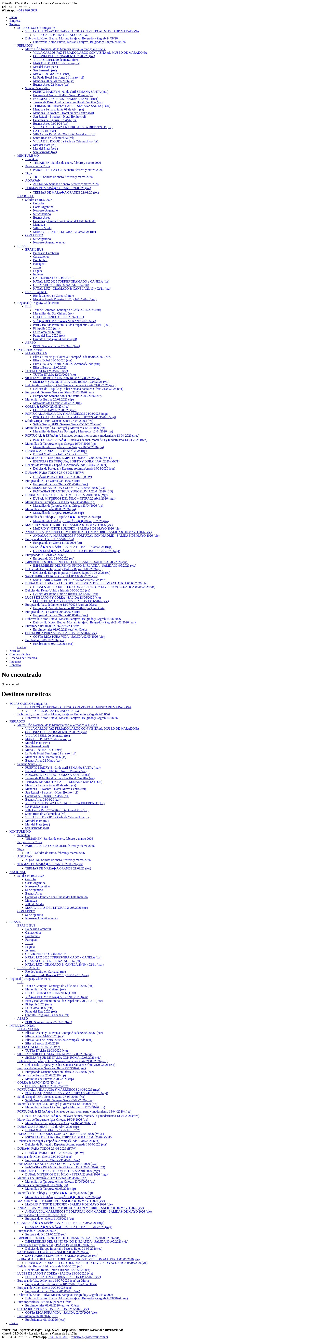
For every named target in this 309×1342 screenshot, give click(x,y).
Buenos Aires (41, 217)
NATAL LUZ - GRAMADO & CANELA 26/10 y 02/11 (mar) (72, 288)
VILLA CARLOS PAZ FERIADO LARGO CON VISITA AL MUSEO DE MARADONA (82, 31)
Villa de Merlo (42, 228)
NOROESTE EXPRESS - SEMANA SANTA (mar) (65, 98)
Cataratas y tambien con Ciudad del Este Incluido (64, 221)
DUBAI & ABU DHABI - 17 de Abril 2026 (60, 454)
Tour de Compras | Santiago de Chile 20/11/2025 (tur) (67, 310)
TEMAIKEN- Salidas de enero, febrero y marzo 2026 (67, 162)
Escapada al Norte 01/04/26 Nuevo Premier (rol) (63, 95)
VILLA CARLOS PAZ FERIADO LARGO (60, 34)
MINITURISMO (28, 155)
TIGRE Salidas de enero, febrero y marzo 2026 (63, 177)
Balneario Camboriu (46, 253)
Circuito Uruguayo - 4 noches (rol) (55, 339)
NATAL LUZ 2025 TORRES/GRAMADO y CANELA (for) (71, 281)
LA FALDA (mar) (44, 130)
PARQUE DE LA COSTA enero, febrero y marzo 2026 (67, 169)
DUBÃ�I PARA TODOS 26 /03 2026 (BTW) (54, 472)
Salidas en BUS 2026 (38, 199)
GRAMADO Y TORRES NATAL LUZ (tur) (61, 285)
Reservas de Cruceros (23, 658)
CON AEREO (34, 235)
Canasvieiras (41, 256)
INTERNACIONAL (30, 349)
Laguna (38, 270)
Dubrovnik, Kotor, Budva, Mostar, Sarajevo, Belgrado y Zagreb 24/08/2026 (73, 618)
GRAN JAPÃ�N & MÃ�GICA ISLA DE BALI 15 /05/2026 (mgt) (68, 546)
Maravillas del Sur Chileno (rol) (53, 313)
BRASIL (23, 246)
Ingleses (38, 274)
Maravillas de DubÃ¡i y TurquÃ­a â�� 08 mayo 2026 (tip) (63, 516)
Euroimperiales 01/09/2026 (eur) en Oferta (52, 626)
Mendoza (39, 224)
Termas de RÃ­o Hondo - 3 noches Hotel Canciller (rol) (67, 102)
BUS (28, 306)
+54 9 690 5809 (27, 10)
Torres (37, 267)
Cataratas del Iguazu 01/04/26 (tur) (55, 120)
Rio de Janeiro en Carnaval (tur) (53, 295)
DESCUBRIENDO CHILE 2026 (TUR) (58, 317)
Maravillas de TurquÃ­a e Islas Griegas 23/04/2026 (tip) (60, 502)
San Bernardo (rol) (45, 70)
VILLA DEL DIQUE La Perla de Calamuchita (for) (65, 141)
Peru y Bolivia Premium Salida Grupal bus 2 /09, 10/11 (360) (72, 325)
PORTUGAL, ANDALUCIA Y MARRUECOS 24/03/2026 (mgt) (66, 413)
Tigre (28, 173)
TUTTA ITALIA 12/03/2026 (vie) (46, 371)
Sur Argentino (42, 214)
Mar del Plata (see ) (45, 66)
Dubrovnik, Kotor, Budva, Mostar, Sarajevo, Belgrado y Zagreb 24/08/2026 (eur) (84, 622)
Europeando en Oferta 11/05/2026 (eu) (49, 539)
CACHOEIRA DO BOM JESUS (53, 278)
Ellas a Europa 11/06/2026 (50, 367)
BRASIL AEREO (36, 292)
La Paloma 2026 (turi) (47, 332)
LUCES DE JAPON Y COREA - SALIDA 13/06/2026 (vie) (63, 597)
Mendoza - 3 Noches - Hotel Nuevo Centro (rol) (63, 113)
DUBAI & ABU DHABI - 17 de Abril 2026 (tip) (56, 450)
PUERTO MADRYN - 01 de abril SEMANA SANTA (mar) (70, 91)
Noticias (14, 650)
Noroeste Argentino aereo (49, 242)
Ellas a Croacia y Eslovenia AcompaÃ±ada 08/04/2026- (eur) (72, 356)
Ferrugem (39, 263)
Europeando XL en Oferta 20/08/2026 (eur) (52, 611)
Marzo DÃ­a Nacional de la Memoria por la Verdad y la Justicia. (65, 49)
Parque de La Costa (37, 166)
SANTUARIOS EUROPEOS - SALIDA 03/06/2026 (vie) (61, 576)
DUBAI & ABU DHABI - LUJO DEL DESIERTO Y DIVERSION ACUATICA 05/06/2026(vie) (86, 583)
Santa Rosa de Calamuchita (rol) (53, 137)
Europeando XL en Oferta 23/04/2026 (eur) (52, 480)
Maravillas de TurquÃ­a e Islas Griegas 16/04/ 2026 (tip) (60, 443)
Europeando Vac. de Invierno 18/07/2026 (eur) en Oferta (61, 604)
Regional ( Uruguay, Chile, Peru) (38, 302)
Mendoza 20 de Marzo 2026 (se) (53, 81)
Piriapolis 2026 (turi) (46, 328)
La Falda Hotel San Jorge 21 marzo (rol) (58, 77)
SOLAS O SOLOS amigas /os (36, 27)
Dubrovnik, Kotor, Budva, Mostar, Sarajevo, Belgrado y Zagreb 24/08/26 (71, 38)
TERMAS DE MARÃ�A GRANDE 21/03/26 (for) (58, 188)
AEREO (30, 342)
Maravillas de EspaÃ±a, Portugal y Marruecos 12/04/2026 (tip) (65, 428)
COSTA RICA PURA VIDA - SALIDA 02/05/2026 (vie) (61, 633)
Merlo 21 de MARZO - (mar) (51, 74)
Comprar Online (19, 654)
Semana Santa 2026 (37, 88)
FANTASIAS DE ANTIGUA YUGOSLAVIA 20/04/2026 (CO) (65, 487)
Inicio (13, 17)
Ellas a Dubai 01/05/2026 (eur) (52, 360)
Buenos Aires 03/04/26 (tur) (50, 123)
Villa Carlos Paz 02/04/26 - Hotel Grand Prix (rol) (64, 134)
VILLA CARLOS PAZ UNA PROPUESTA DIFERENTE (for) (73, 127)
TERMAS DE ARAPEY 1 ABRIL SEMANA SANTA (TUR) (71, 106)
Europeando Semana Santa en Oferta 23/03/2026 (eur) (59, 392)
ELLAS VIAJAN (36, 353)
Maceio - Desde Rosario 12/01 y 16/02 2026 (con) (65, 299)
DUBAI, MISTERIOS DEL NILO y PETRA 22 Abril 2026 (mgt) (66, 495)
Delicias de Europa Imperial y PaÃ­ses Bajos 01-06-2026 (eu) (63, 569)
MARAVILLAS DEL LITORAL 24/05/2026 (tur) (64, 231)
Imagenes (15, 661)
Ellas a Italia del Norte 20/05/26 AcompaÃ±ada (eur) (66, 364)
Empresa (14, 20)
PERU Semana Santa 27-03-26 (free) (56, 346)
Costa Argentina (43, 207)
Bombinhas (40, 260)
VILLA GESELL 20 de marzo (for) (55, 59)
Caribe (21, 647)
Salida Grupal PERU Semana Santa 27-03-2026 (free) (59, 420)
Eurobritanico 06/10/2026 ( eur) (45, 640)
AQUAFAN (32, 180)
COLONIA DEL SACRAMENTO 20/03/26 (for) (64, 56)
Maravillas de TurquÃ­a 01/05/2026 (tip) (50, 509)
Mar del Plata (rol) (45, 145)
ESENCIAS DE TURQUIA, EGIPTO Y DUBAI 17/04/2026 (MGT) (68, 457)
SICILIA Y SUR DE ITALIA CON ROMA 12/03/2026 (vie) (63, 378)
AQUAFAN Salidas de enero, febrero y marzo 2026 (66, 184)
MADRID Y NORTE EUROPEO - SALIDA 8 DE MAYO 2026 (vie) (69, 525)
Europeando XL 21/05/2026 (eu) (45, 555)
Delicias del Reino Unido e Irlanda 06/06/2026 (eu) (57, 590)
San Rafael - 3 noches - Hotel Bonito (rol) (59, 116)
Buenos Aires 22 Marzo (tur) (51, 84)
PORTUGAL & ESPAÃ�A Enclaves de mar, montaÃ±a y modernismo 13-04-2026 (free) (82, 435)
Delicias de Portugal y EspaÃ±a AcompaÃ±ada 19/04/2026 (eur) (66, 465)
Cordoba (38, 203)
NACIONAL (25, 196)
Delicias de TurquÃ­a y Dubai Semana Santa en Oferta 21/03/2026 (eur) (70, 385)
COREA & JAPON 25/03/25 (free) (47, 406)
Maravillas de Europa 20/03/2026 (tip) (49, 399)
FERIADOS (25, 45)
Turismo (14, 24)
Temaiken (31, 159)
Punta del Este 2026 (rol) (49, 335)
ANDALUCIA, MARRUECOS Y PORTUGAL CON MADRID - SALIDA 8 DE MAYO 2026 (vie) (88, 532)
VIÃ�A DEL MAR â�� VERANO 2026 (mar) (64, 321)
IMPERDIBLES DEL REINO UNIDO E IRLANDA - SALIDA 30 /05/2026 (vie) (76, 562)
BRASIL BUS (34, 249)
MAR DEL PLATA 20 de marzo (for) (56, 63)
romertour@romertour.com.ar (89, 1337)
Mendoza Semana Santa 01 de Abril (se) (58, 109)
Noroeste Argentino (45, 210)
